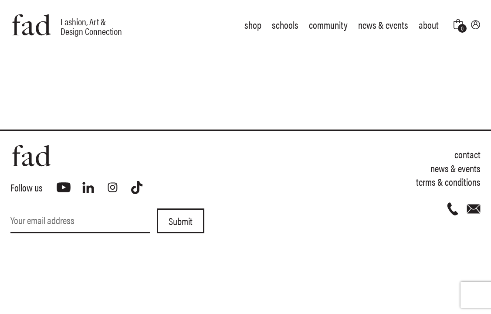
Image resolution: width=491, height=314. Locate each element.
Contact (467, 154)
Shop (252, 24)
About (429, 24)
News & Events (383, 24)
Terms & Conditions (448, 181)
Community (328, 24)
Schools (285, 24)
